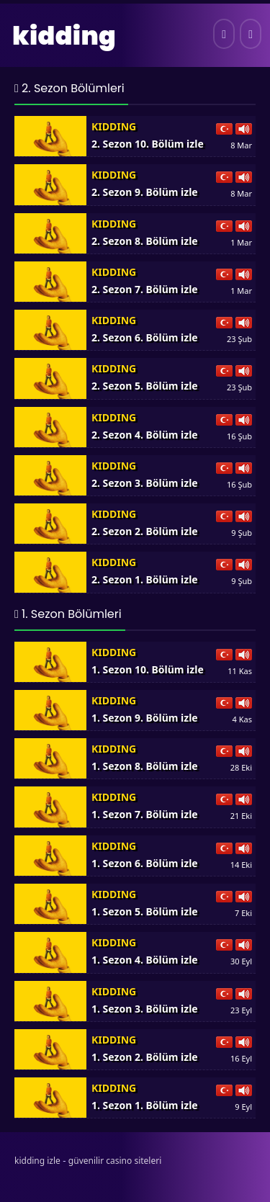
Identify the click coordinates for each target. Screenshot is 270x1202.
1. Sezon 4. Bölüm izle (144, 959)
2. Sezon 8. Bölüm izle (144, 241)
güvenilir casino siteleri (114, 1160)
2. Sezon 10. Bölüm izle (147, 144)
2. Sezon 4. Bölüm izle (144, 434)
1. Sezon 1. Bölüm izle (144, 1105)
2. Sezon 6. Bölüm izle (144, 337)
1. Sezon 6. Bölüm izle (144, 863)
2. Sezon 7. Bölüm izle (144, 289)
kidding (64, 35)
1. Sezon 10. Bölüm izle (147, 669)
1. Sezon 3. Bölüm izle (144, 1008)
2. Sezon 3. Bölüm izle (144, 483)
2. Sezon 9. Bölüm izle (144, 192)
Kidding (113, 126)
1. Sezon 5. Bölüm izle (144, 911)
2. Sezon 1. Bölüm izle (144, 579)
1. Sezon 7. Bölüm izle (144, 814)
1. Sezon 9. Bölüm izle (144, 718)
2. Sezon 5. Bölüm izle (144, 386)
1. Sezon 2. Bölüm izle (144, 1057)
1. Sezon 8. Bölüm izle (144, 766)
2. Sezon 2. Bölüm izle (144, 531)
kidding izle (37, 1160)
